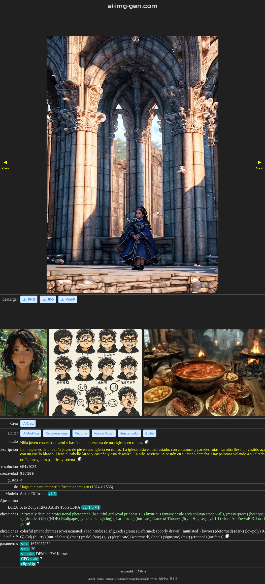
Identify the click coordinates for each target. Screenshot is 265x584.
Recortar (81, 433)
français (121, 578)
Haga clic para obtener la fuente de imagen (54, 487)
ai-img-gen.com (133, 6)
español (101, 578)
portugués (110, 578)
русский (130, 578)
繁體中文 (163, 578)
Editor (149, 433)
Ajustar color (129, 433)
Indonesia (141, 578)
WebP (67, 299)
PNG (28, 299)
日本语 (173, 578)
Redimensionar (56, 433)
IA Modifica (30, 433)
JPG (48, 299)
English (91, 578)
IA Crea (28, 423)
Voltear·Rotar (104, 433)
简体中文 (152, 578)
